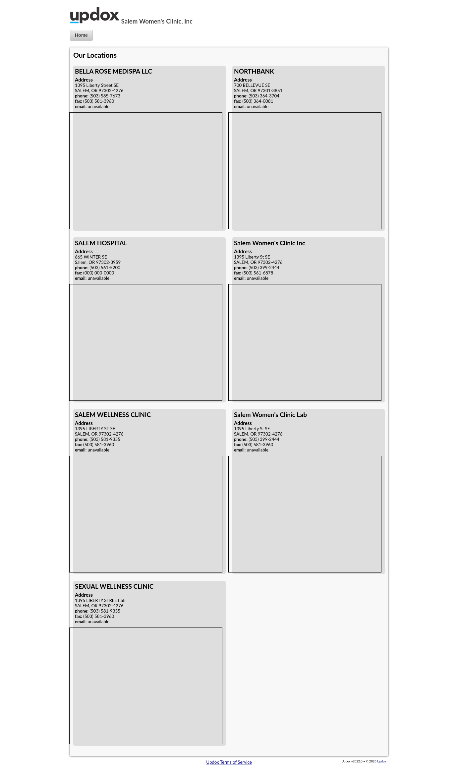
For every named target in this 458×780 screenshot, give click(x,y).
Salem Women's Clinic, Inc (157, 21)
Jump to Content (16, 2)
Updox (381, 761)
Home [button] (81, 35)
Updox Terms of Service (229, 762)
